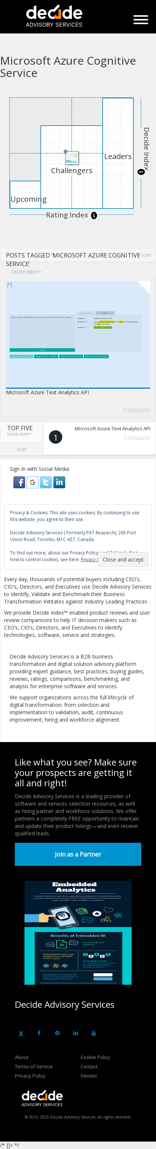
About (21, 1057)
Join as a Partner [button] (78, 854)
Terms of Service (34, 1066)
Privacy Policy (30, 1075)
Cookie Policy (95, 1057)
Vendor (88, 1075)
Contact (88, 1066)
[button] (20, 481)
